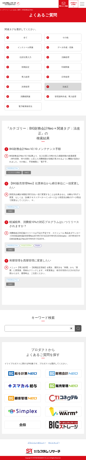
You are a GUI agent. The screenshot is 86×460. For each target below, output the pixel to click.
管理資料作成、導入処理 (61, 96)
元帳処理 (57, 57)
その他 (57, 37)
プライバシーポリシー (36, 443)
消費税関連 (18, 96)
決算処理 (17, 86)
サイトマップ (53, 443)
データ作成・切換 (59, 47)
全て (16, 37)
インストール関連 (19, 47)
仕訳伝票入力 (18, 57)
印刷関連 (57, 67)
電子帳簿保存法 (19, 106)
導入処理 (17, 77)
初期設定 (17, 67)
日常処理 (57, 77)
